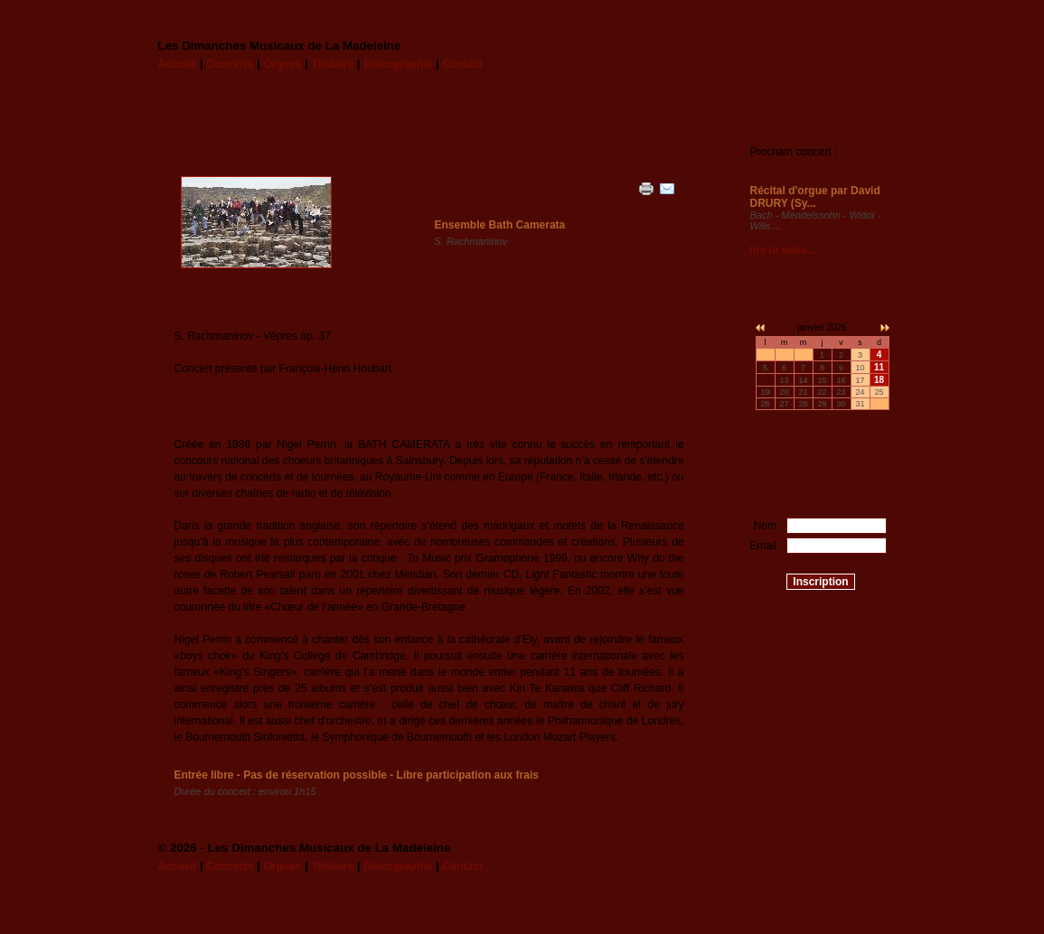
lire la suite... (783, 250)
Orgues (282, 64)
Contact (462, 64)
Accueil (177, 64)
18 (879, 380)
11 (879, 367)
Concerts (229, 64)
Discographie (397, 64)
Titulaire (332, 64)
